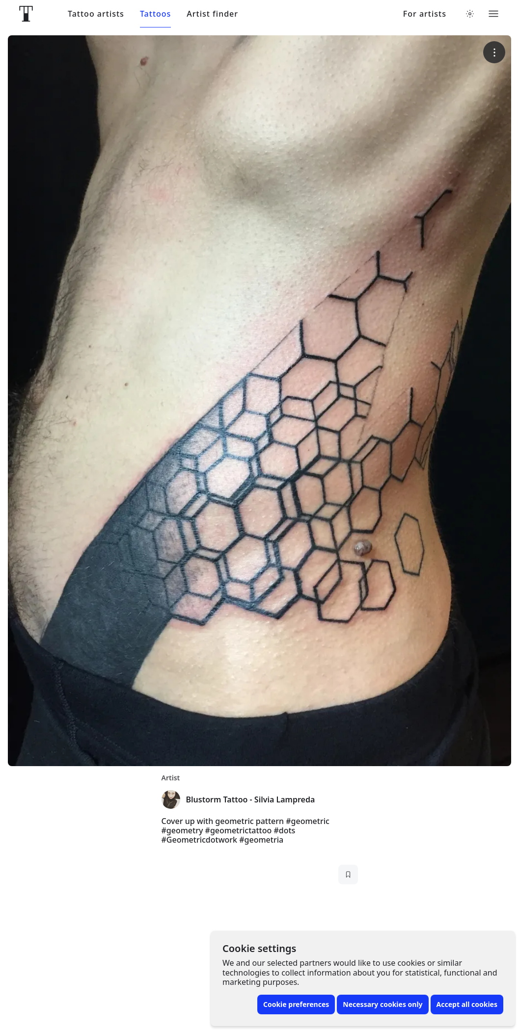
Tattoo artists (96, 14)
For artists (424, 14)
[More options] (494, 52)
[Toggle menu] (493, 13)
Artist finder (212, 14)
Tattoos (155, 14)
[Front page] (26, 13)
